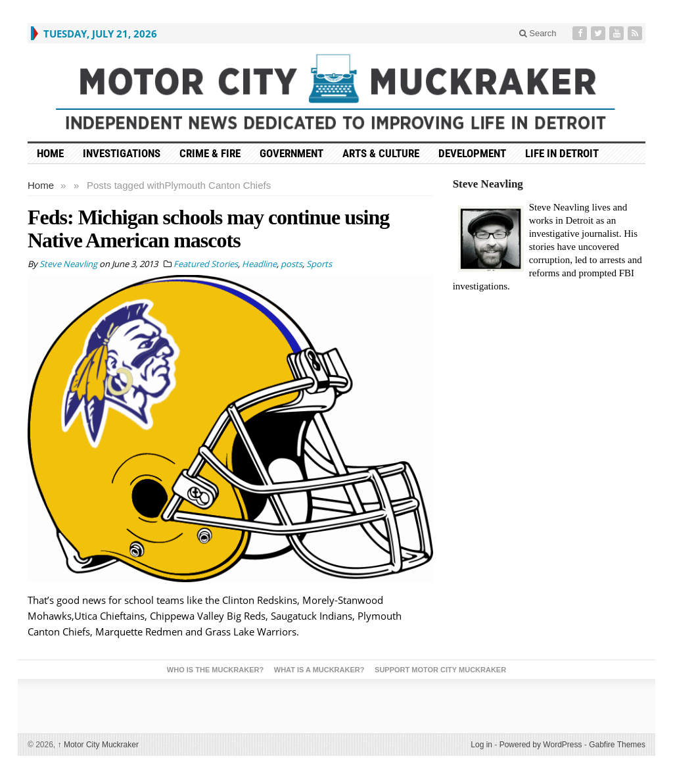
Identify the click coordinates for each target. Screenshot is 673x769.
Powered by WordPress (540, 744)
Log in (481, 744)
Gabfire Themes (617, 744)
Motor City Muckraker (98, 744)
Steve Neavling (488, 184)
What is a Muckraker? (319, 670)
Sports (319, 264)
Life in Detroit (562, 153)
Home (41, 185)
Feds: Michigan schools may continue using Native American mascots (208, 228)
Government (291, 153)
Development (472, 153)
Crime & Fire (210, 153)
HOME (50, 153)
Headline (259, 264)
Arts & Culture (380, 153)
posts (291, 264)
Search (538, 33)
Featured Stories (206, 264)
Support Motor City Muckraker (440, 670)
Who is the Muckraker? (215, 670)
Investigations (121, 153)
